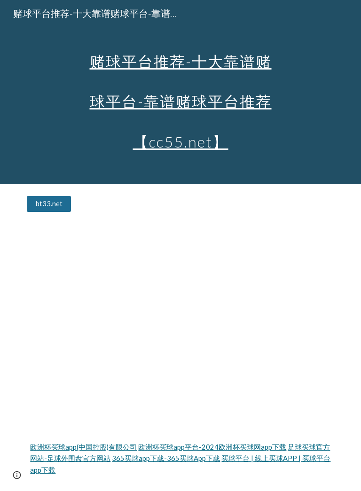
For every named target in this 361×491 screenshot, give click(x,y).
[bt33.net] (49, 204)
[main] (180, 92)
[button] (17, 475)
